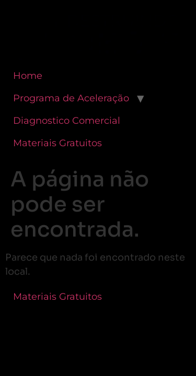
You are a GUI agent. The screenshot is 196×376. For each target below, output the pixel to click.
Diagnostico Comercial (66, 120)
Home (27, 75)
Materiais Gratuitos (57, 143)
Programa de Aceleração (71, 98)
